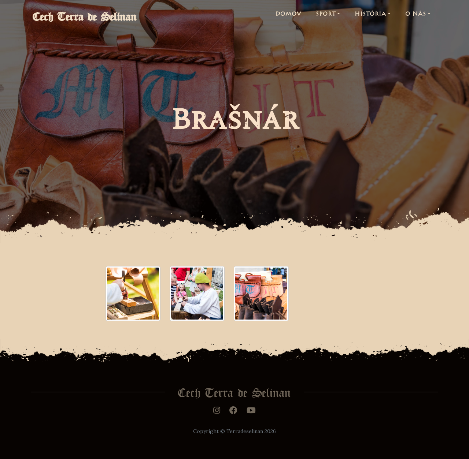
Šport (326, 16)
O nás (415, 16)
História (370, 16)
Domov (288, 16)
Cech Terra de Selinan (90, 16)
